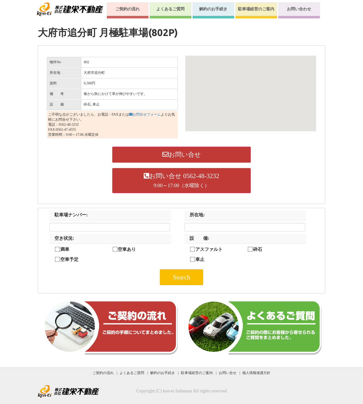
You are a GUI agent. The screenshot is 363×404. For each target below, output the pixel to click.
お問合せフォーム (145, 114)
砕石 (257, 249)
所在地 (197, 214)
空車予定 (69, 259)
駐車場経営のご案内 (256, 9)
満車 (64, 249)
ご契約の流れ (127, 9)
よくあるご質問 (170, 9)
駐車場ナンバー (71, 214)
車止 (199, 259)
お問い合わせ (299, 9)
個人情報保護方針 (256, 373)
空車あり (127, 249)
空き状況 (64, 238)
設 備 (199, 238)
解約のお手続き (213, 9)
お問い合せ (181, 154)
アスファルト (209, 249)
